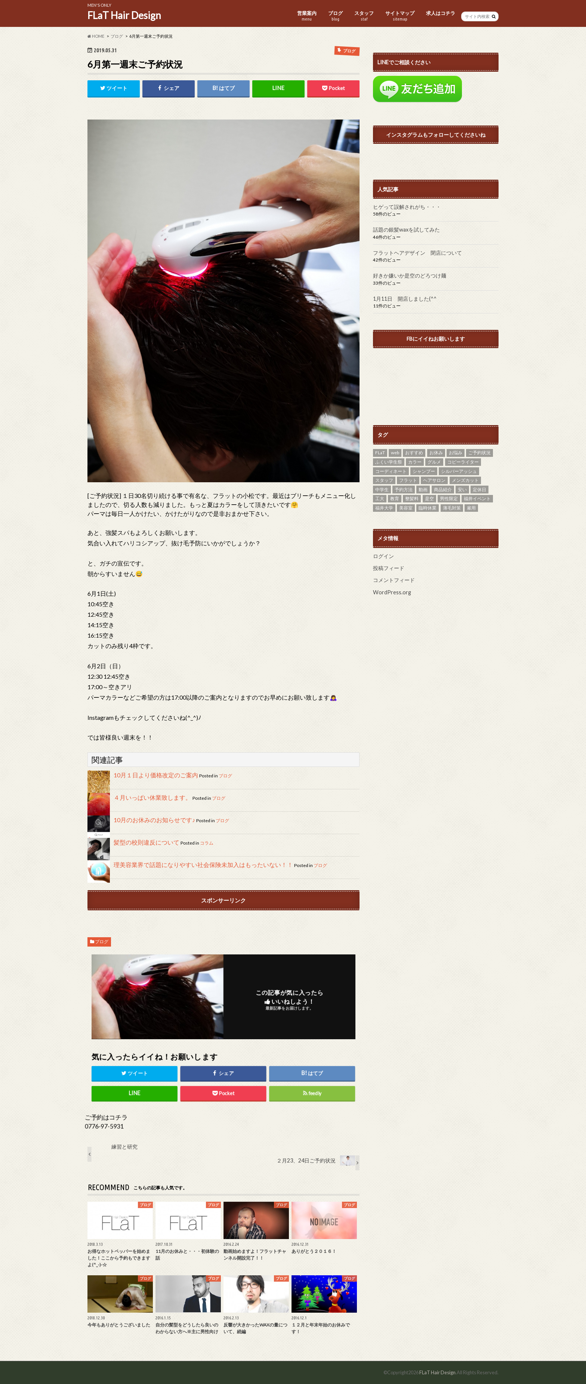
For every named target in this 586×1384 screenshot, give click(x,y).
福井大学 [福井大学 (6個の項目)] (384, 508)
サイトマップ (399, 16)
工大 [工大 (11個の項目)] (379, 498)
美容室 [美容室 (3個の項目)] (406, 508)
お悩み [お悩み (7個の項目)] (455, 452)
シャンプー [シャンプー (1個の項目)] (424, 471)
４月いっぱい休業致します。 (152, 797)
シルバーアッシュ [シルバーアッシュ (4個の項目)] (459, 471)
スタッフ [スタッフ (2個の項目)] (384, 480)
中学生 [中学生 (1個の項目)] (382, 489)
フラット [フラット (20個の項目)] (408, 480)
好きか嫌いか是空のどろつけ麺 (409, 275)
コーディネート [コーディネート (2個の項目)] (391, 471)
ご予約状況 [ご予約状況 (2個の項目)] (479, 452)
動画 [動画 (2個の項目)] (423, 489)
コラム (206, 843)
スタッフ (364, 16)
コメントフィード (394, 580)
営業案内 (307, 16)
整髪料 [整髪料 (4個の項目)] (412, 498)
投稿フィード (388, 568)
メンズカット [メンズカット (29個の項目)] (465, 480)
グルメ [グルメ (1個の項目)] (434, 462)
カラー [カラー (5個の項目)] (415, 462)
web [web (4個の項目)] (395, 452)
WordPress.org (392, 592)
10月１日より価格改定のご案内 (156, 774)
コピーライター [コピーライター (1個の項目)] (463, 462)
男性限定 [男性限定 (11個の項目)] (449, 498)
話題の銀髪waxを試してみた (406, 229)
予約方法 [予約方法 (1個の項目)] (404, 489)
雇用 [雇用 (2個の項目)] (471, 508)
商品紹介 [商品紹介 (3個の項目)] (443, 489)
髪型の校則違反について (146, 842)
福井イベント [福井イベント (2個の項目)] (477, 498)
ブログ (335, 16)
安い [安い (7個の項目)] (462, 489)
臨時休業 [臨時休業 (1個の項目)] (428, 508)
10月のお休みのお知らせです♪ (154, 819)
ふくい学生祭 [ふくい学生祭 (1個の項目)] (388, 462)
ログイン (383, 556)
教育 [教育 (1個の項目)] (394, 498)
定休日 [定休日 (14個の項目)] (479, 489)
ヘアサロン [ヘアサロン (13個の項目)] (434, 480)
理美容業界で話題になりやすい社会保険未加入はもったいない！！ (203, 864)
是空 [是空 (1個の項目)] (429, 498)
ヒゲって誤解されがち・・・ (407, 207)
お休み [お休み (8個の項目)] (436, 452)
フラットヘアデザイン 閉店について (417, 253)
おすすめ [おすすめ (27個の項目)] (414, 452)
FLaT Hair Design (124, 15)
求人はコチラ (440, 13)
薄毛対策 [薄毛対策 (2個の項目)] (452, 508)
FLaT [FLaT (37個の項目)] (380, 452)
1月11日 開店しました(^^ (405, 298)
